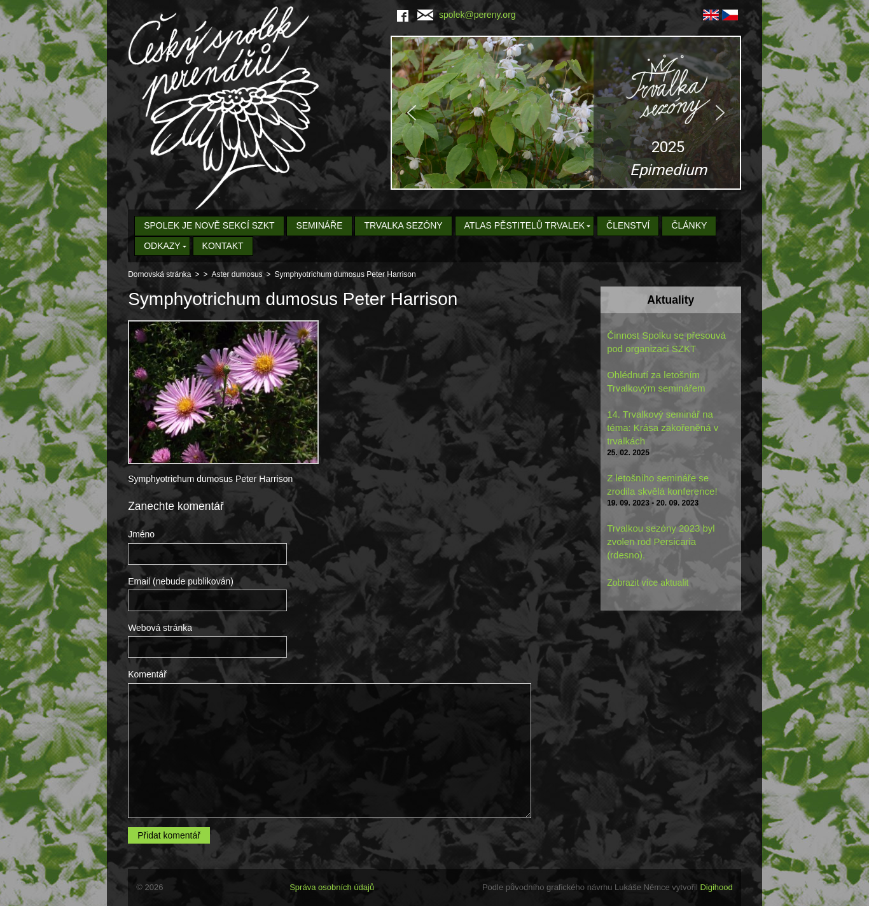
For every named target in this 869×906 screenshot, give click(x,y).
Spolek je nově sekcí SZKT (209, 225)
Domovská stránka (159, 274)
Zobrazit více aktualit (647, 582)
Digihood (716, 887)
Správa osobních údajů (331, 887)
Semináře (319, 225)
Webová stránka (160, 628)
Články (689, 225)
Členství (628, 225)
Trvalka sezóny (403, 225)
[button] (566, 112)
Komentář (147, 674)
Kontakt (223, 246)
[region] (566, 112)
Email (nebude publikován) (180, 581)
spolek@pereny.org (466, 15)
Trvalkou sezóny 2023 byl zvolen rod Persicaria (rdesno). (661, 541)
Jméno (141, 534)
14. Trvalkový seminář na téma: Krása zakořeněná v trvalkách (662, 427)
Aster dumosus (237, 274)
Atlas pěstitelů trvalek (524, 225)
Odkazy (162, 246)
